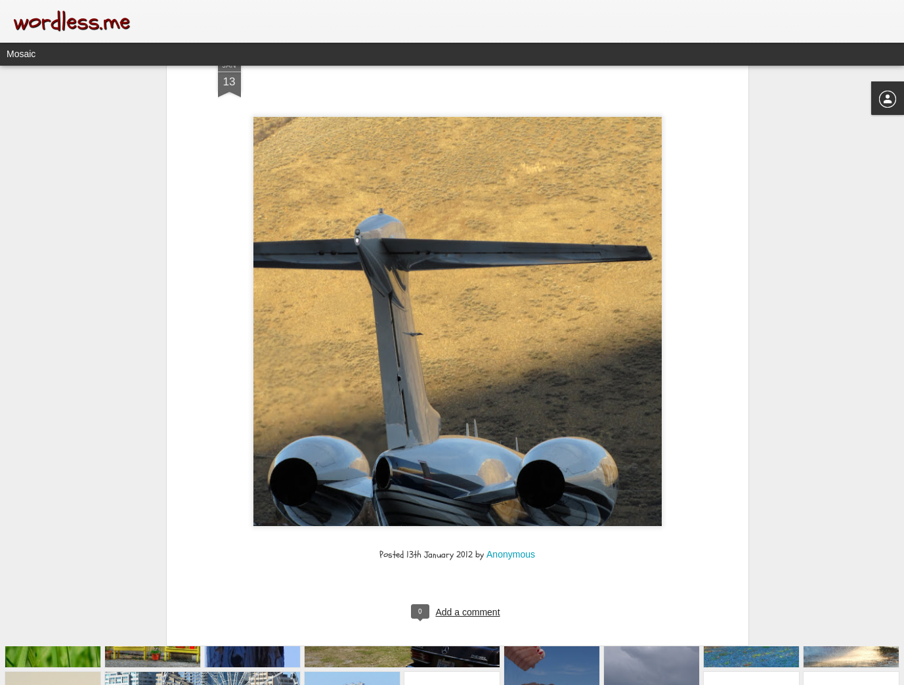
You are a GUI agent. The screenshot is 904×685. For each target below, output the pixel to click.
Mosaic (21, 54)
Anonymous (510, 488)
